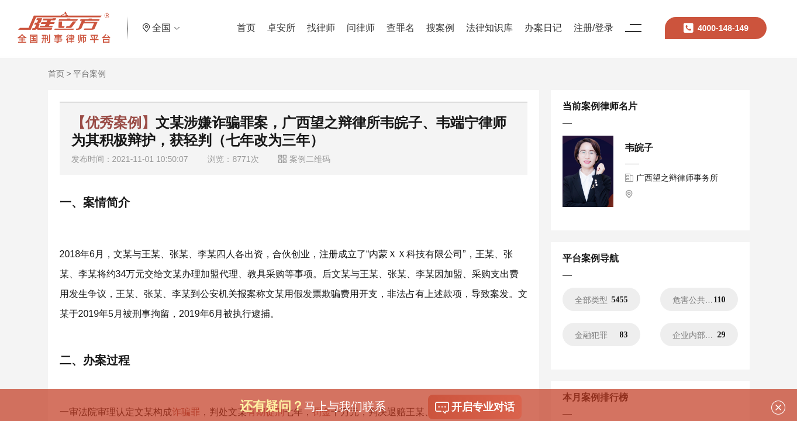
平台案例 (89, 73)
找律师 (317, 20)
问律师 (357, 20)
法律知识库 (486, 20)
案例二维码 (304, 159)
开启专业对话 (475, 407)
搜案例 (437, 20)
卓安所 (278, 20)
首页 (242, 20)
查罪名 (397, 20)
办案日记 (539, 20)
